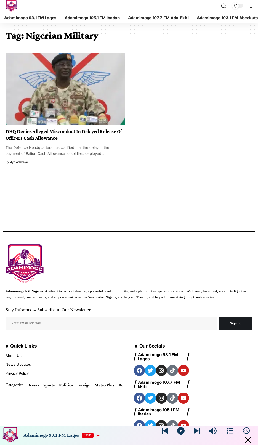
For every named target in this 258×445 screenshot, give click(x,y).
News (34, 385)
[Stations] (230, 430)
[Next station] (164, 430)
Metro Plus (105, 385)
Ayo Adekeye (19, 162)
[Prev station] (196, 430)
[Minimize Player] (247, 439)
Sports (49, 385)
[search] (223, 6)
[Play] (180, 430)
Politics (66, 385)
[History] (246, 430)
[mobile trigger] (247, 6)
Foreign (84, 385)
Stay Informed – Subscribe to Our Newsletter (48, 309)
